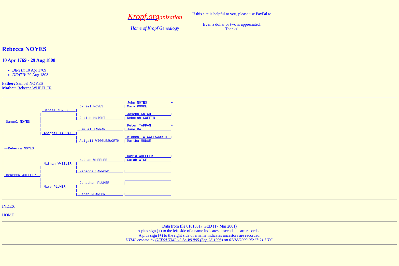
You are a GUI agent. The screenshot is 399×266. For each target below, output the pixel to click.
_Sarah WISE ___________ (148, 172)
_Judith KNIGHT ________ (100, 121)
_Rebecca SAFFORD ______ (100, 185)
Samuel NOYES (29, 83)
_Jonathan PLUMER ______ (100, 199)
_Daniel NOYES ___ (59, 112)
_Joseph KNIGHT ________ (148, 117)
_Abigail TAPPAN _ (59, 139)
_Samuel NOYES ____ (22, 126)
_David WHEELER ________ (148, 167)
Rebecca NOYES (22, 158)
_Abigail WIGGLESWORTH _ (100, 149)
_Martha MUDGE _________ (148, 149)
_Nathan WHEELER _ (59, 176)
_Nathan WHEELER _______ (100, 172)
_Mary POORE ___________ (148, 107)
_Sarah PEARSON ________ (100, 213)
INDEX (8, 225)
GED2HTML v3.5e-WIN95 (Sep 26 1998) (189, 259)
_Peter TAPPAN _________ (148, 130)
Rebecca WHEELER (35, 88)
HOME (8, 234)
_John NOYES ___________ (148, 103)
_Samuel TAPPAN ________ (100, 135)
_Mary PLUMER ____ (59, 204)
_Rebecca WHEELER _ (22, 190)
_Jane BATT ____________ (148, 135)
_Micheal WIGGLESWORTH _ (148, 144)
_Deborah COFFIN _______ (148, 121)
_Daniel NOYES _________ (100, 107)
